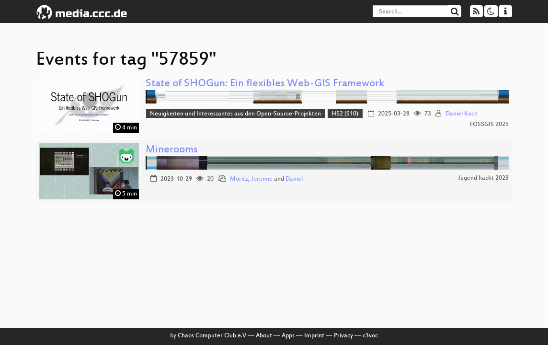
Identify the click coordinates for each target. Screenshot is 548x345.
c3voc (370, 336)
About (264, 336)
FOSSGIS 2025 (489, 124)
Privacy (343, 336)
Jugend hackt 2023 (483, 178)
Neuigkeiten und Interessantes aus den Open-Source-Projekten (235, 114)
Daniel (294, 179)
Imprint (314, 336)
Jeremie (262, 179)
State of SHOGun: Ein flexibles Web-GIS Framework (265, 84)
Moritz (239, 179)
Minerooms (171, 150)
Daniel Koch (461, 114)
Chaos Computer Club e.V (212, 336)
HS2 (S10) (344, 114)
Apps (288, 336)
